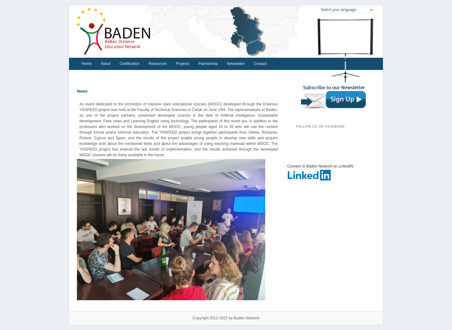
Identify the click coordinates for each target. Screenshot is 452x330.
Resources (158, 63)
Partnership (208, 63)
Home (87, 63)
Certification (129, 63)
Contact (260, 63)
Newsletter (236, 63)
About (105, 63)
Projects (182, 63)
